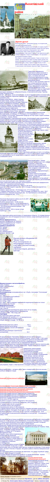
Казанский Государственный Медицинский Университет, (16, 389)
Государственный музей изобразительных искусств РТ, (37, 458)
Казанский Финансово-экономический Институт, (14, 390)
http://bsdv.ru (28, 478)
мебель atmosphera (43, 478)
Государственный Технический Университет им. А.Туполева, (18, 386)
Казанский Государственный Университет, (12, 378)
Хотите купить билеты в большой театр (21, 481)
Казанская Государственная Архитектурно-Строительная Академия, (20, 391)
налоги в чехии (44, 481)
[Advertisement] (25, 269)
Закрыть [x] (46, 476)
